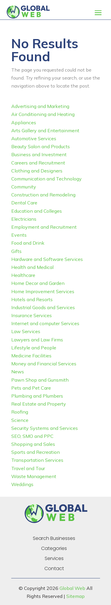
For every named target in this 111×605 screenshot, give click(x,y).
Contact (54, 569)
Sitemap (75, 596)
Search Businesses (54, 538)
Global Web (72, 588)
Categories (54, 548)
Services (54, 558)
